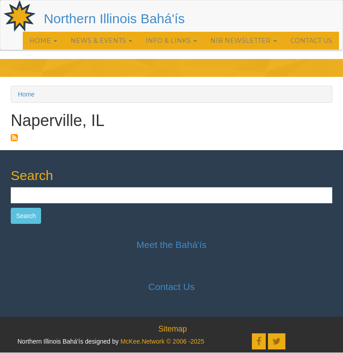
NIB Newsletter (243, 41)
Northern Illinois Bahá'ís (114, 18)
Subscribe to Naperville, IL (14, 137)
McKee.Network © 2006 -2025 (163, 341)
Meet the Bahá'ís (172, 245)
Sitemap (172, 328)
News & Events (101, 41)
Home (43, 41)
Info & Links (171, 41)
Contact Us (311, 41)
